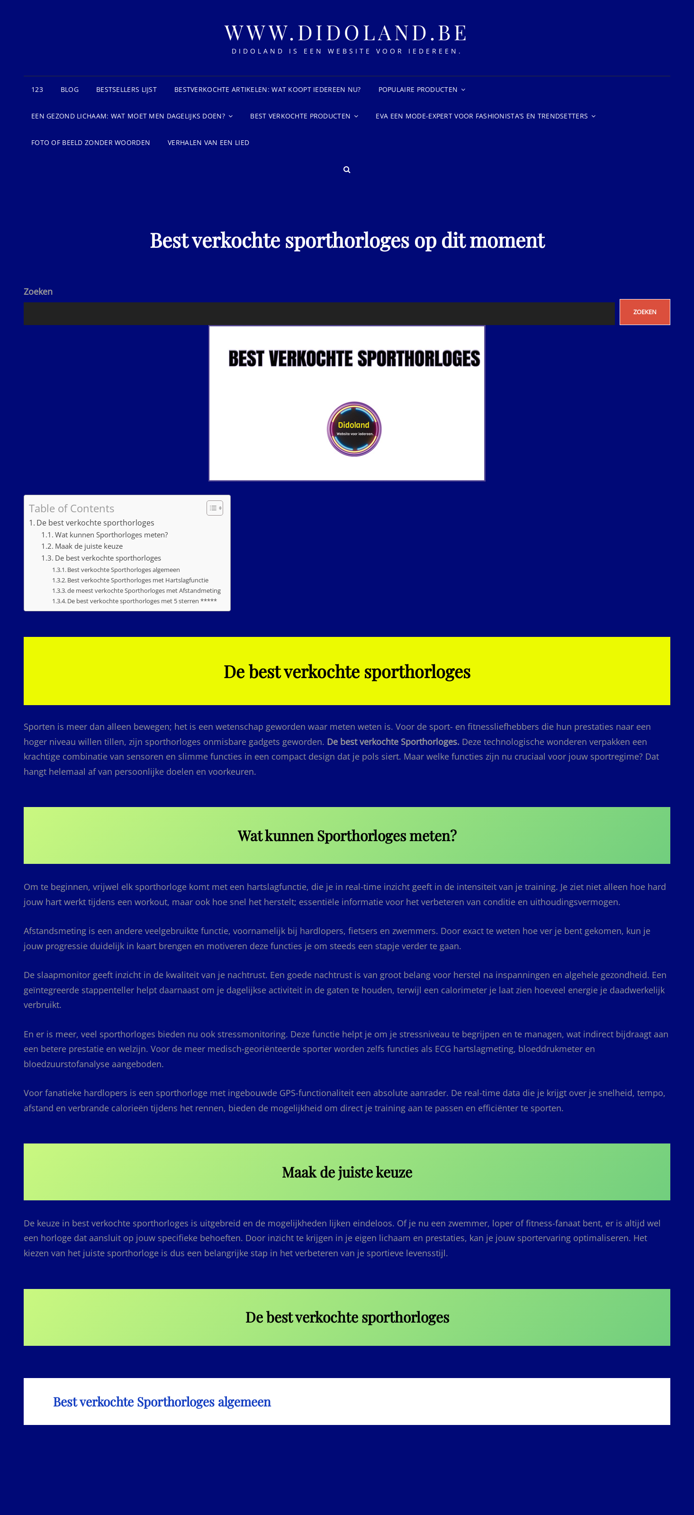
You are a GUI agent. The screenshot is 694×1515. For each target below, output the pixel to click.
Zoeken (38, 291)
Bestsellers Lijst (126, 89)
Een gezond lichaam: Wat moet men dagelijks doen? (128, 115)
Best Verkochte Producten (300, 115)
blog (70, 89)
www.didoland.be (347, 31)
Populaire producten (418, 89)
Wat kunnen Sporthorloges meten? (111, 534)
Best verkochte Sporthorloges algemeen (123, 569)
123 (37, 89)
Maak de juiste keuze (89, 546)
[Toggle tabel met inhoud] (210, 508)
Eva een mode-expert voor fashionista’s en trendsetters (482, 115)
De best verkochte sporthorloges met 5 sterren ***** (142, 601)
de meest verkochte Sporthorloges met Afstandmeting (144, 590)
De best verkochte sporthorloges (95, 522)
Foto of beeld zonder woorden (90, 142)
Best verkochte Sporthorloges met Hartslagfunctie (137, 580)
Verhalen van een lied (208, 142)
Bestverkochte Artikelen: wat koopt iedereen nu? (267, 89)
